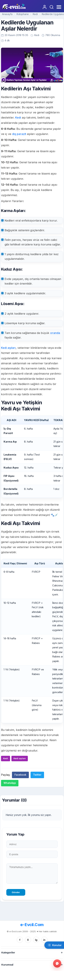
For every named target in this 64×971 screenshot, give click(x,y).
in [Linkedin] (44, 939)
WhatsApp (10, 783)
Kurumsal (7, 964)
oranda (55, 333)
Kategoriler (8, 952)
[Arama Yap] (51, 7)
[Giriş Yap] (44, 7)
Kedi (35, 14)
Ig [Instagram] (36, 939)
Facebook (20, 774)
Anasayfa (7, 14)
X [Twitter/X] (28, 939)
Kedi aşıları (8, 347)
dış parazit (19, 134)
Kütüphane (23, 14)
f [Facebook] (19, 939)
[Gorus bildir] (57, 963)
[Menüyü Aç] (58, 7)
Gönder (16, 892)
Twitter (37, 774)
